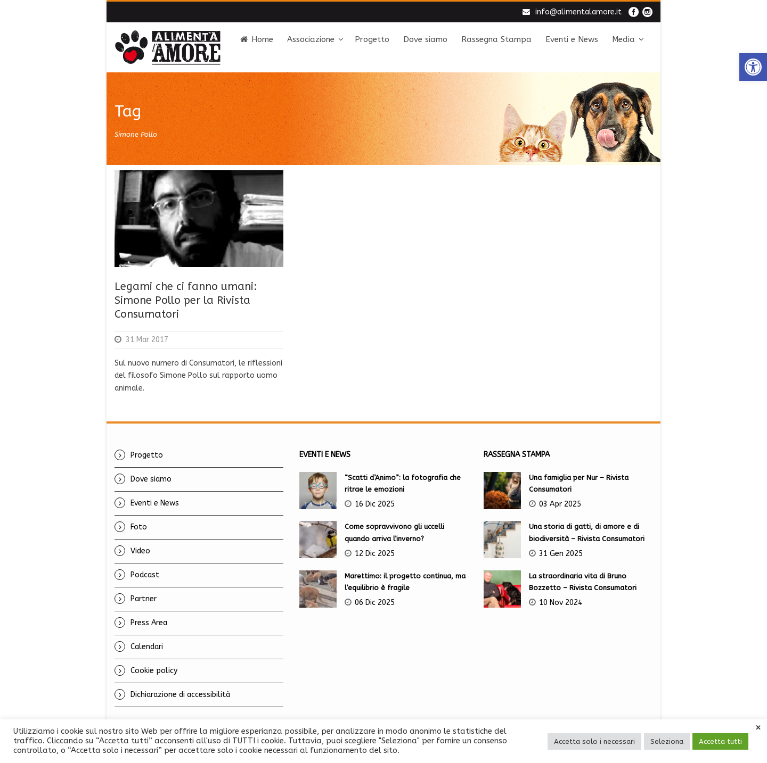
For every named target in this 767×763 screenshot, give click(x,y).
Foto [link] (138, 527)
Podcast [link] (144, 574)
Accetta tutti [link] (720, 741)
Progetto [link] (372, 39)
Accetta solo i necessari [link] (594, 741)
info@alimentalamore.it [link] (578, 11)
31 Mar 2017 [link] (147, 339)
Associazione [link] (310, 39)
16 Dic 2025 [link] (375, 504)
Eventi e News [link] (571, 39)
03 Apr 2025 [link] (560, 504)
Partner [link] (143, 598)
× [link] (758, 728)
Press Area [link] (148, 622)
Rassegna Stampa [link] (496, 39)
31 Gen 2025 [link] (561, 553)
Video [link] (140, 550)
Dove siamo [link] (425, 39)
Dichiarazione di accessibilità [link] (180, 694)
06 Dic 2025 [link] (375, 602)
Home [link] (256, 39)
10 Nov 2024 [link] (560, 602)
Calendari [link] (146, 646)
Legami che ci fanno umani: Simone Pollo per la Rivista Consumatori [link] (186, 300)
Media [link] (623, 39)
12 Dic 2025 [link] (375, 553)
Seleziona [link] (666, 741)
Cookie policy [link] (153, 670)
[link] (753, 67)
